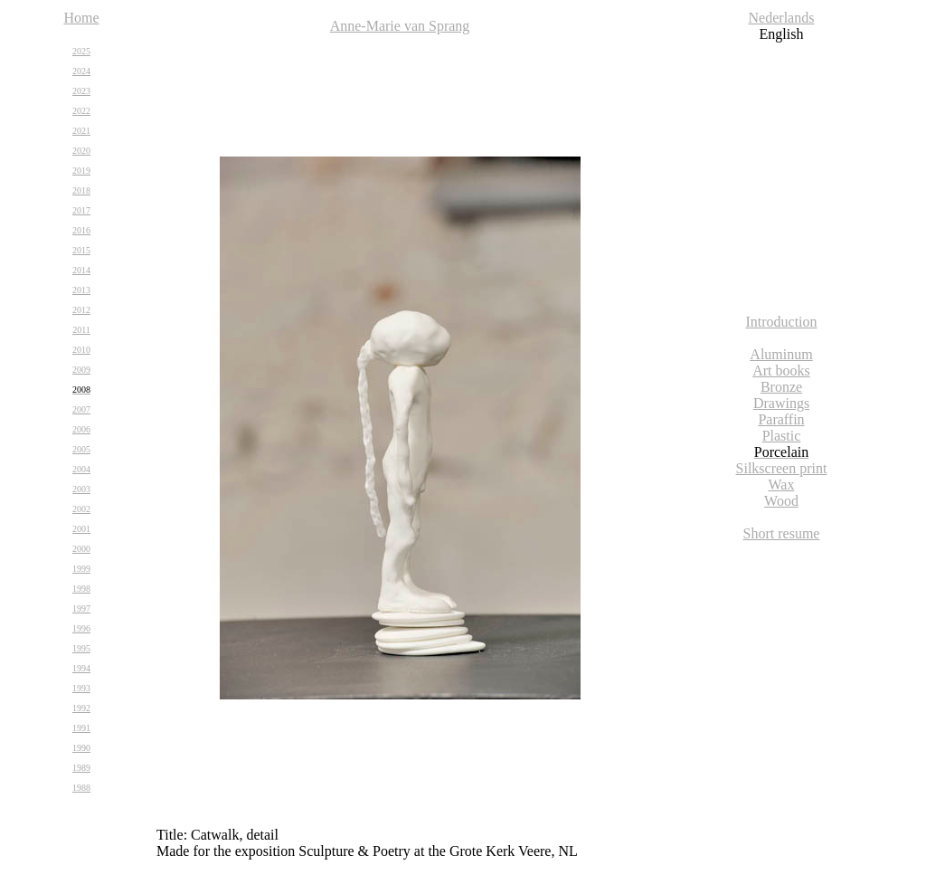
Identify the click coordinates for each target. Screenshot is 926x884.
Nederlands (782, 17)
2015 (81, 250)
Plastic (781, 435)
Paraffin (781, 419)
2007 (81, 409)
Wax (782, 484)
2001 (81, 529)
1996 (81, 628)
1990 (81, 748)
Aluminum (781, 354)
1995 (81, 648)
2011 (81, 330)
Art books (781, 370)
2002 (81, 509)
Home (81, 17)
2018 (81, 190)
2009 (81, 370)
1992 (81, 708)
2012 (81, 310)
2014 (81, 270)
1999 (81, 569)
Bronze (781, 386)
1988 (81, 788)
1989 (81, 768)
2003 (81, 489)
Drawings (781, 403)
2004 (81, 469)
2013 (81, 290)
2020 (81, 151)
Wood (781, 501)
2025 (81, 51)
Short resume (781, 533)
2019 (81, 171)
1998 (81, 589)
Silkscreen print (781, 468)
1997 (81, 608)
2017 (81, 210)
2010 (81, 350)
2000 (81, 549)
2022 (81, 111)
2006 (81, 429)
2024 (81, 71)
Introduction (781, 321)
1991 (81, 728)
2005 (81, 449)
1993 (81, 688)
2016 (81, 230)
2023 (81, 91)
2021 (81, 131)
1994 (81, 668)
